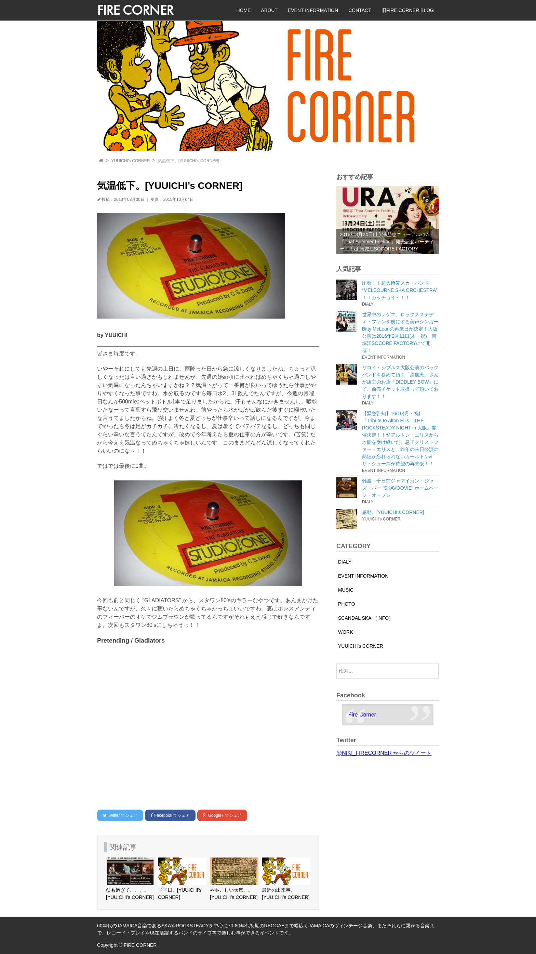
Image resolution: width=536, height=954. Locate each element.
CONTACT (359, 10)
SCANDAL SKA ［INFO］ (365, 618)
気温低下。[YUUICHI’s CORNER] (188, 160)
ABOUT (269, 10)
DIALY (344, 562)
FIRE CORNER (135, 10)
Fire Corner (362, 715)
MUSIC (345, 590)
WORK (345, 632)
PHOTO (346, 604)
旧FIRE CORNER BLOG (407, 10)
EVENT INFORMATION (313, 10)
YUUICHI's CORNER (130, 160)
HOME (244, 10)
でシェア (120, 815)
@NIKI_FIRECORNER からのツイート (383, 753)
